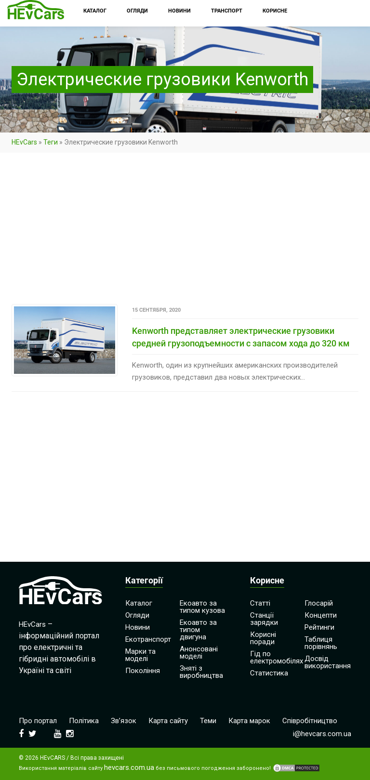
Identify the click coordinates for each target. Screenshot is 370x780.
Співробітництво (309, 720)
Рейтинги (319, 627)
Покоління (142, 670)
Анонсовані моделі (199, 653)
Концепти (320, 615)
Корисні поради (263, 638)
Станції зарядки (264, 619)
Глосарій (318, 603)
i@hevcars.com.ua (322, 733)
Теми (208, 720)
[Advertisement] (185, 232)
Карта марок (249, 720)
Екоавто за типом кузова (202, 607)
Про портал (38, 720)
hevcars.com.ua (129, 767)
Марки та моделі (140, 655)
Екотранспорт (148, 639)
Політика (84, 720)
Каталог (138, 603)
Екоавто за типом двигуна (198, 629)
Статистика (269, 673)
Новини (137, 627)
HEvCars (24, 142)
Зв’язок (123, 720)
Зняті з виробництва (201, 672)
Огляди (137, 615)
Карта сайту (168, 720)
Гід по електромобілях (276, 657)
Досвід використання (327, 662)
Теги (50, 142)
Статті (260, 603)
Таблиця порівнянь (320, 643)
